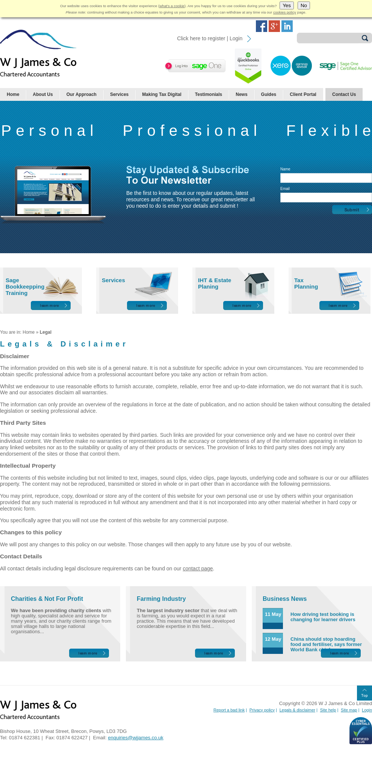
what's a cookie (171, 6)
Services (119, 94)
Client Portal (303, 94)
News (241, 94)
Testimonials (208, 94)
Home (13, 94)
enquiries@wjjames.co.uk (135, 737)
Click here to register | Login (209, 38)
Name (285, 169)
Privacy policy (262, 710)
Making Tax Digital (161, 94)
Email (285, 189)
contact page (198, 568)
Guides (269, 94)
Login (367, 710)
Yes (287, 5)
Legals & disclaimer (297, 710)
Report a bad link (229, 710)
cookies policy (284, 12)
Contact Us (344, 94)
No (304, 5)
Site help (328, 710)
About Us (43, 94)
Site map (349, 710)
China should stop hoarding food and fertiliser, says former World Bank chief (326, 644)
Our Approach (82, 94)
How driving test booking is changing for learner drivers (322, 616)
